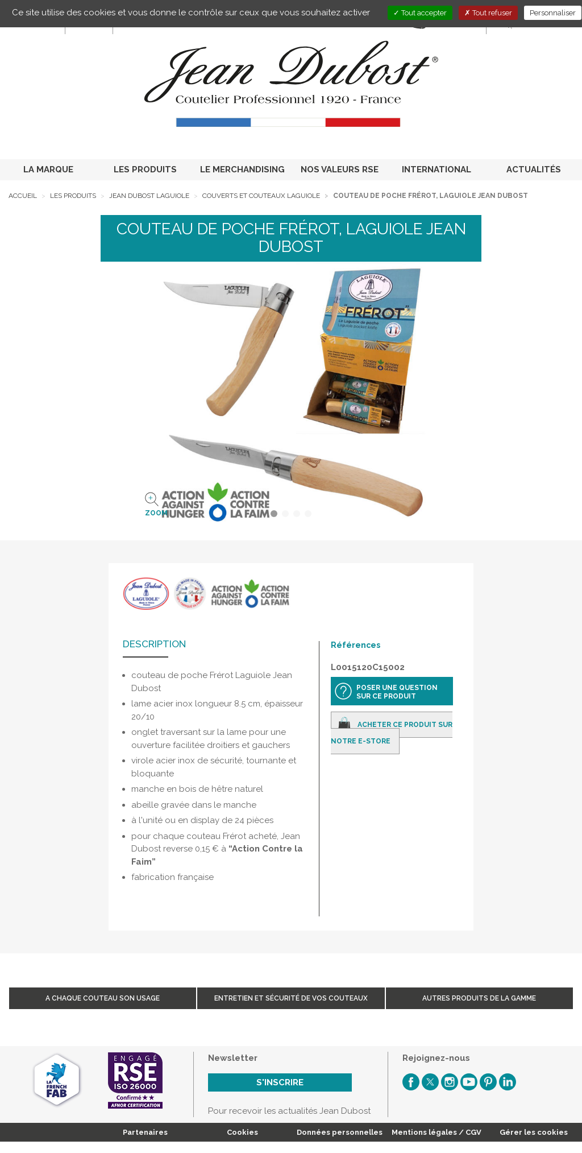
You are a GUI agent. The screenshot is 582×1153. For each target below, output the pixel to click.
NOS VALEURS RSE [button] (340, 169)
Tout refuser (488, 13)
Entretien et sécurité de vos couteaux (291, 998)
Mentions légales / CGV (436, 1132)
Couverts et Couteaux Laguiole (261, 196)
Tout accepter (420, 13)
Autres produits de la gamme (479, 998)
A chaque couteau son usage (102, 998)
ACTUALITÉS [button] (533, 169)
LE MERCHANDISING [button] (242, 169)
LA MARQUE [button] (48, 169)
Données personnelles (340, 1132)
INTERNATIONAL (436, 169)
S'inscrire (280, 1082)
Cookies (242, 1132)
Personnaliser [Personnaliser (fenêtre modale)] (553, 13)
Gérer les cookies (534, 1132)
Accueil (23, 196)
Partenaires (145, 1132)
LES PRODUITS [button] (145, 169)
